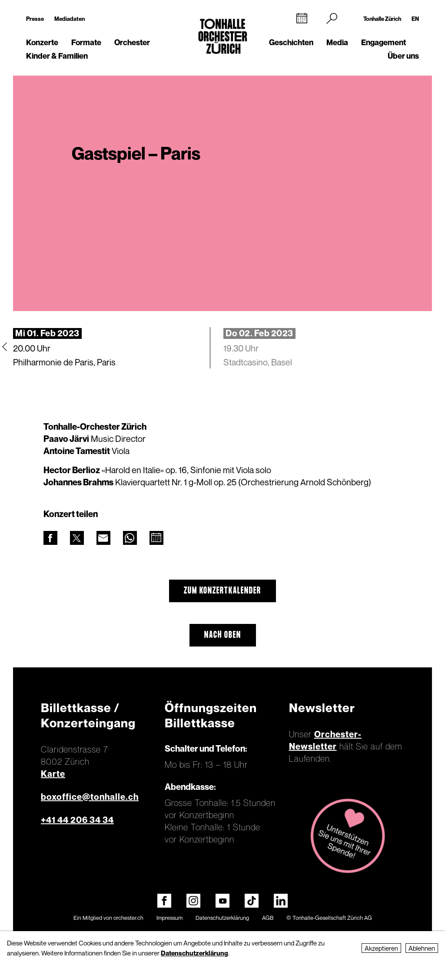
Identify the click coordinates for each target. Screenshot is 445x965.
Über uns (403, 55)
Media (337, 42)
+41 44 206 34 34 (77, 820)
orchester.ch (128, 917)
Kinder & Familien (57, 55)
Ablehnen (421, 948)
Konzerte (42, 42)
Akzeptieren (381, 948)
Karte (53, 774)
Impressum (169, 917)
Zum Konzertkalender (222, 591)
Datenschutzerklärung (222, 917)
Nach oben (222, 635)
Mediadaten (69, 18)
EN (415, 18)
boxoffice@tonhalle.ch (90, 797)
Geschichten (291, 42)
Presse (35, 18)
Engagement (383, 42)
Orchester (132, 42)
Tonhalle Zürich (382, 18)
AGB (267, 917)
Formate (86, 42)
